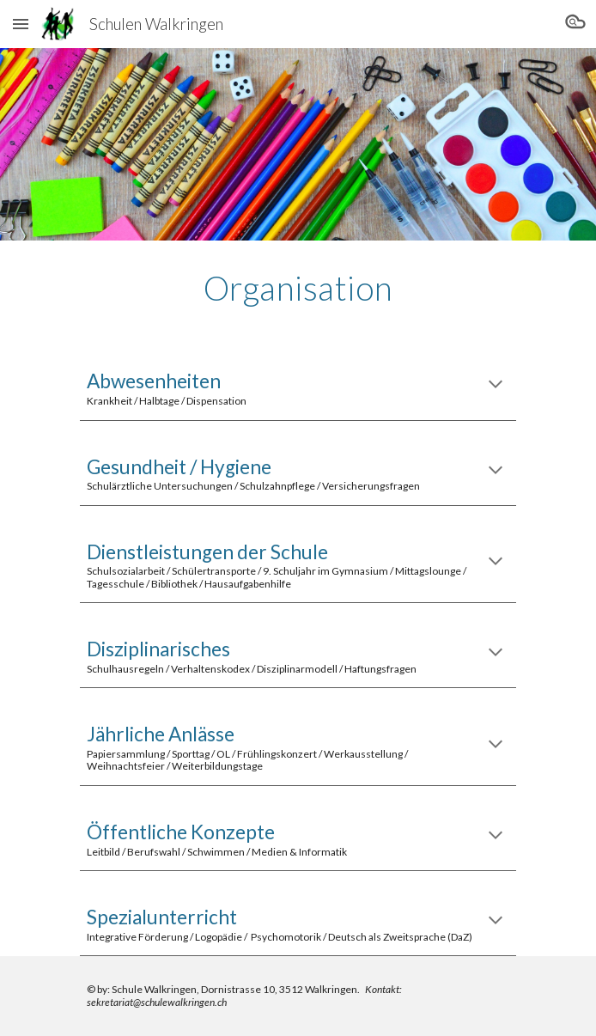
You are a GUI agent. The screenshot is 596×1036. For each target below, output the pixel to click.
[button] (20, 23)
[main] (297, 287)
